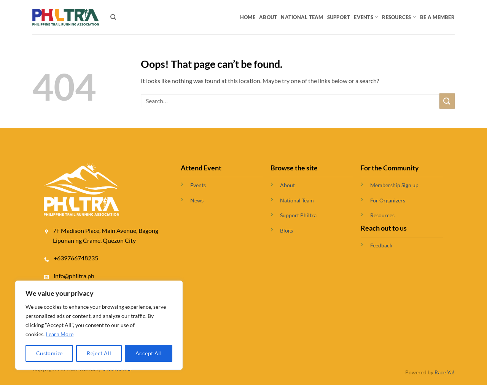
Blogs (286, 230)
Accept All (148, 353)
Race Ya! (444, 372)
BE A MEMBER (437, 17)
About (268, 17)
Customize (49, 353)
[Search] (113, 17)
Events (366, 17)
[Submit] (447, 100)
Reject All (99, 353)
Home (247, 17)
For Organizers (387, 200)
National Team (302, 17)
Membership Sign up (394, 185)
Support (338, 17)
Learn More (59, 334)
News (197, 200)
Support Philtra (298, 215)
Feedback (381, 245)
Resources (399, 17)
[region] (99, 325)
